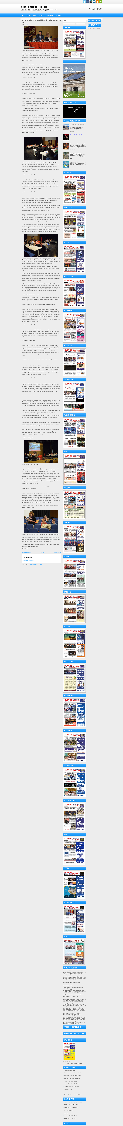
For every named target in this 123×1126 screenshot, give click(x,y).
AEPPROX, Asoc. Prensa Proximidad (73, 1102)
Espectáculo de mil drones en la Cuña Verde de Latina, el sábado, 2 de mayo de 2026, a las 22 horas (78, 164)
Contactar (58, 15)
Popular (66, 24)
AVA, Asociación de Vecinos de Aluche (73, 1073)
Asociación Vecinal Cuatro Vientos (72, 1092)
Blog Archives (80, 24)
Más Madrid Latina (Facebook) (71, 1084)
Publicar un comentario (28, 560)
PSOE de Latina (68, 1089)
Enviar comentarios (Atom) (35, 564)
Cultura (29, 15)
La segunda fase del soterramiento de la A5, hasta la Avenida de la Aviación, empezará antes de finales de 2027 (78, 155)
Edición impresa (49, 15)
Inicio (23, 15)
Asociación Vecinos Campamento (72, 1075)
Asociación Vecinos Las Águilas (72, 1078)
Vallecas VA (67, 1113)
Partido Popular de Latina (70, 1081)
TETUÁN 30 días (68, 1110)
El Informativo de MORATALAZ (71, 1104)
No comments (33, 24)
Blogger (80, 1063)
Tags (73, 24)
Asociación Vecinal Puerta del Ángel (73, 1094)
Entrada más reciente (26, 552)
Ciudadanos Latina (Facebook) (71, 1086)
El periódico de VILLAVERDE (71, 1107)
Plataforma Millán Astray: (78, 146)
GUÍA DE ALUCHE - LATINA (34, 7)
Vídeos (34, 15)
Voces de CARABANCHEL (70, 1115)
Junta (27, 24)
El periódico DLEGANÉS (70, 1118)
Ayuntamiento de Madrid (70, 1070)
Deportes (41, 15)
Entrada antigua (57, 552)
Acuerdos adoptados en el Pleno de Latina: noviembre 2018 (41, 21)
